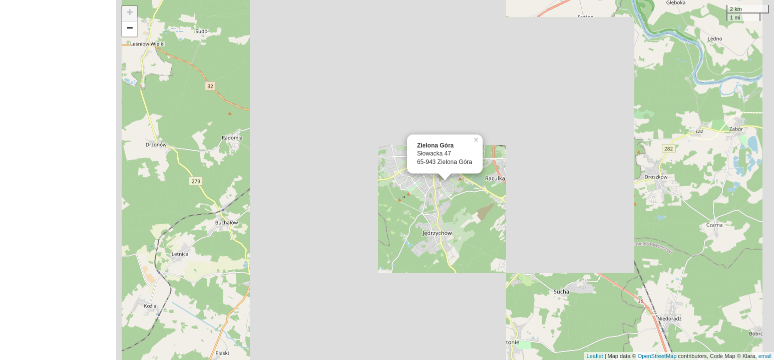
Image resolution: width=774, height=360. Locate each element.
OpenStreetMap (657, 356)
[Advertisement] (58, 180)
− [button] (130, 29)
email (764, 356)
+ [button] (130, 13)
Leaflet (595, 356)
